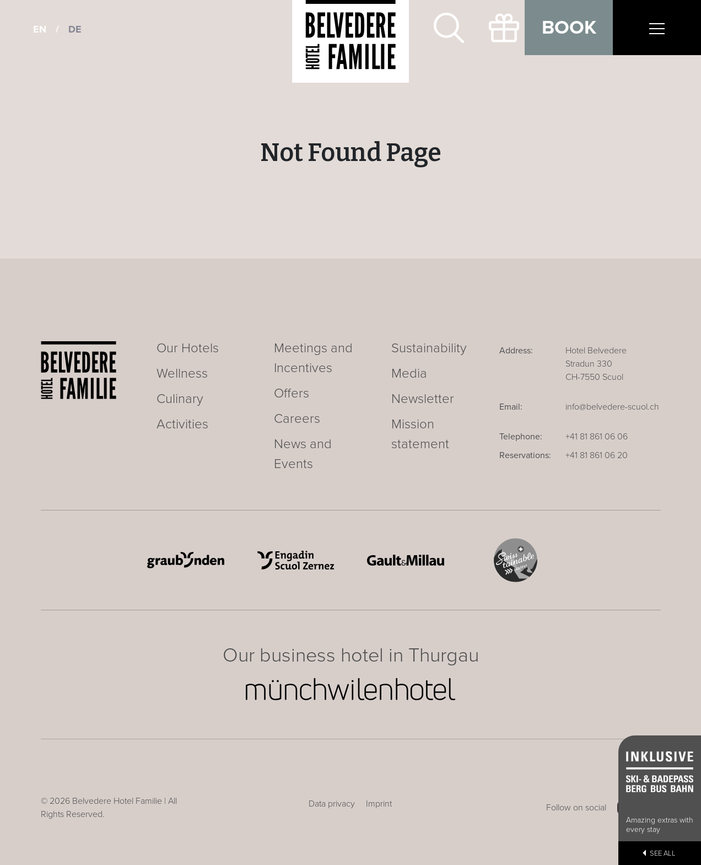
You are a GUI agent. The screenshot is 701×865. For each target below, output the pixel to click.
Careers (297, 419)
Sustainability (429, 348)
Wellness (182, 374)
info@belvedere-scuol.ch (612, 406)
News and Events (303, 454)
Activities (182, 424)
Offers (291, 393)
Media (409, 374)
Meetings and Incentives (313, 358)
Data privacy (332, 803)
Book (569, 27)
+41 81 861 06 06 (596, 436)
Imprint (379, 803)
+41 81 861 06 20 (596, 455)
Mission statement (420, 434)
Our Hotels (188, 348)
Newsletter (422, 399)
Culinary (180, 399)
